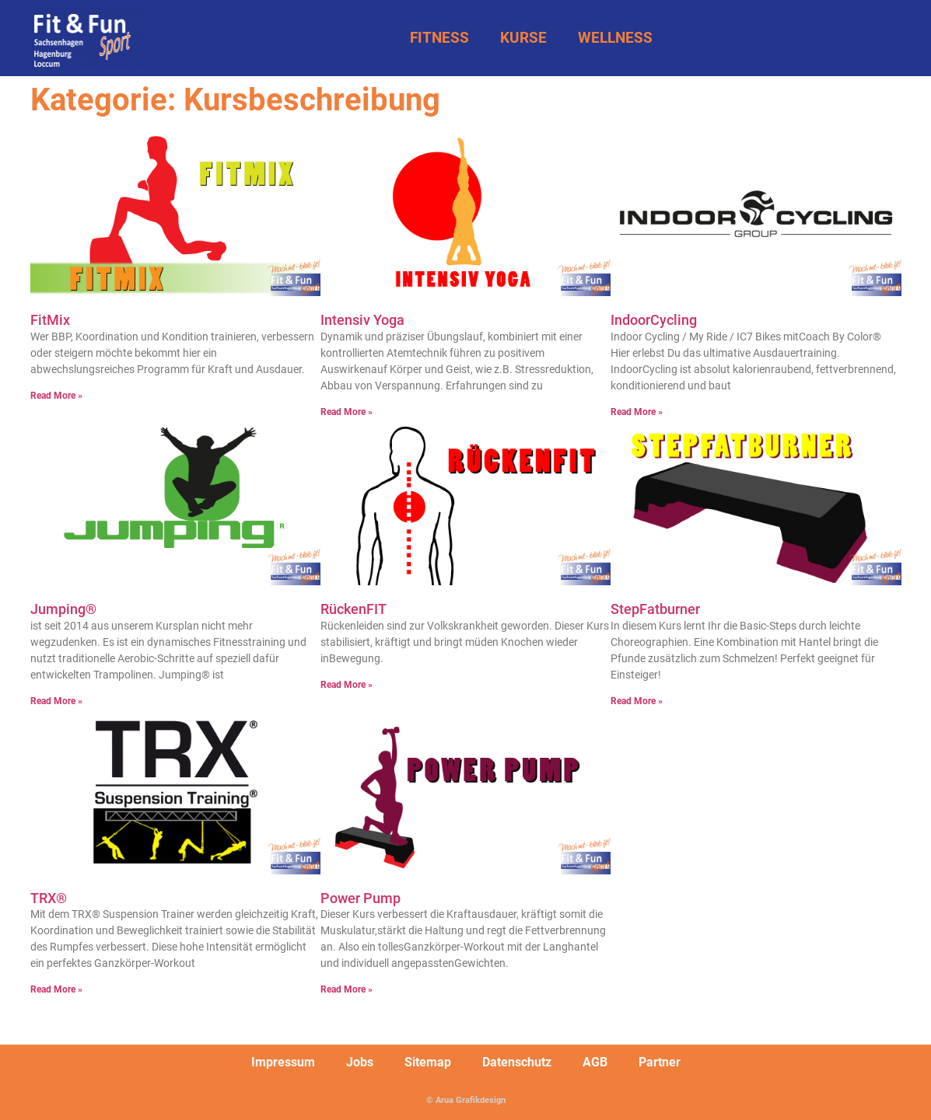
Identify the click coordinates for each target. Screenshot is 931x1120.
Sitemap (427, 1062)
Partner (660, 1062)
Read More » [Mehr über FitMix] (56, 395)
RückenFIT (353, 609)
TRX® (48, 898)
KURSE (523, 38)
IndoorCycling (654, 320)
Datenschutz (516, 1062)
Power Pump (360, 898)
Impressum (283, 1062)
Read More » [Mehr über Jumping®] (56, 701)
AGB (595, 1062)
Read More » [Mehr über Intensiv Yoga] (346, 411)
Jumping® (63, 609)
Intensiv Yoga (362, 320)
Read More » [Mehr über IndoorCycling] (637, 411)
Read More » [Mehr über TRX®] (56, 989)
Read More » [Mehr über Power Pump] (346, 989)
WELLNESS (615, 38)
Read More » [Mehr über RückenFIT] (346, 684)
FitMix (50, 320)
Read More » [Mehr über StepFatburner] (637, 701)
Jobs (359, 1062)
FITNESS (439, 38)
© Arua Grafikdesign (466, 1100)
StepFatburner (655, 609)
